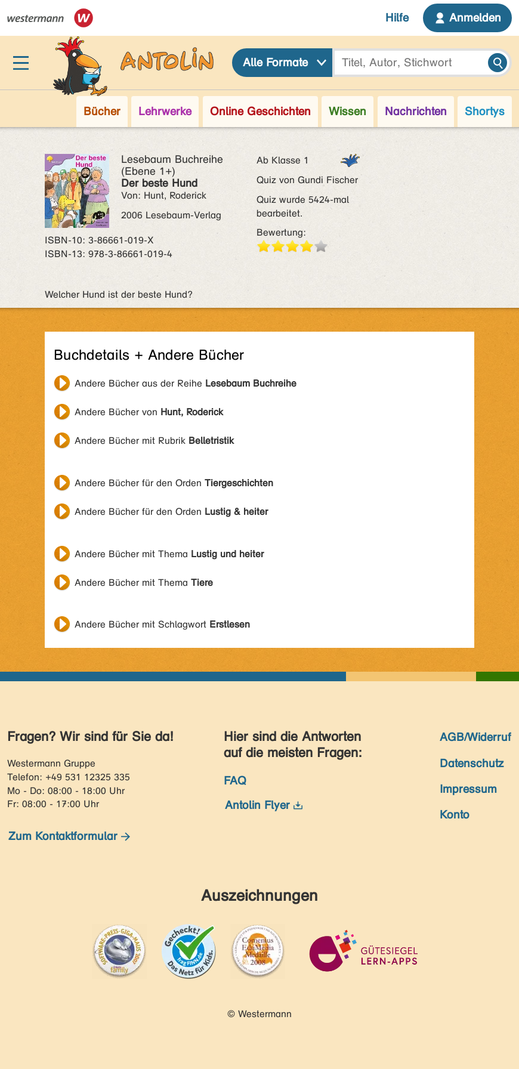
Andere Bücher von (149, 412)
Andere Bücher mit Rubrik (154, 440)
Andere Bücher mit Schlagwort (162, 624)
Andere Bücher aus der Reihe (185, 383)
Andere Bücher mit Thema (169, 554)
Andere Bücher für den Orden (174, 483)
